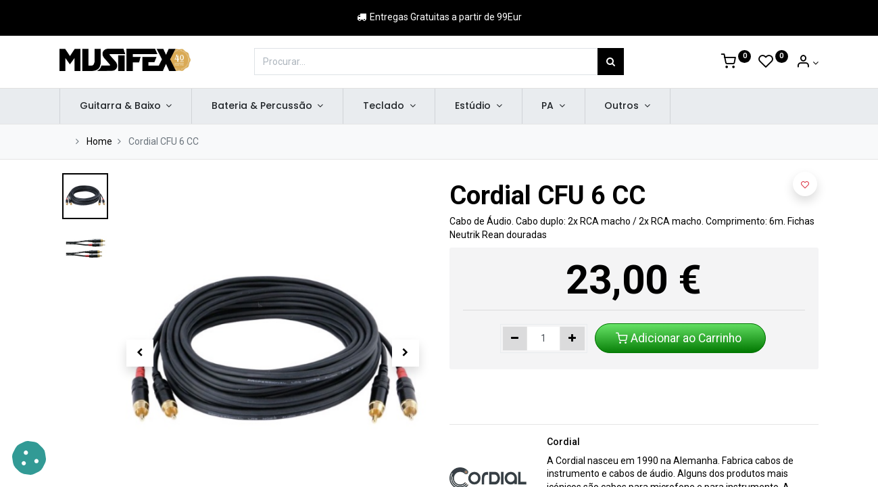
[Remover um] (515, 339)
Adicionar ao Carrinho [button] (680, 338)
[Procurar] (610, 61)
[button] (139, 353)
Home (99, 141)
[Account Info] (807, 62)
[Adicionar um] (572, 339)
